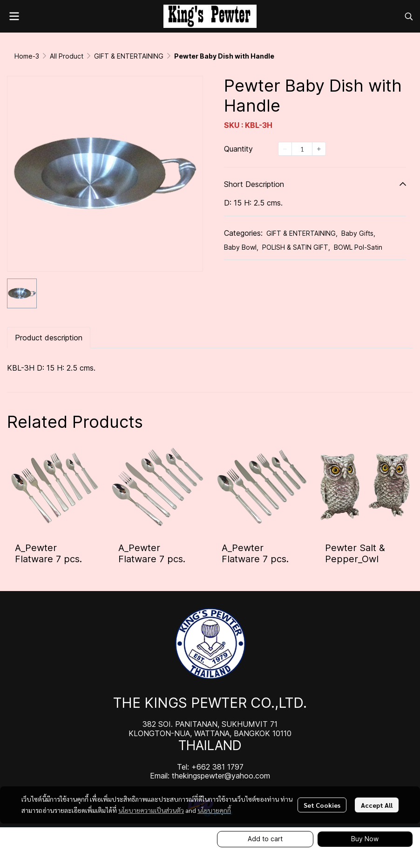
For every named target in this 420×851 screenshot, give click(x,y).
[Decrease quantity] (284, 148)
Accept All (377, 805)
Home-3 (26, 56)
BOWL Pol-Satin (358, 247)
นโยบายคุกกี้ (214, 810)
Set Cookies (322, 805)
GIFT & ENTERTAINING (128, 56)
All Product (66, 56)
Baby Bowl (241, 247)
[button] (408, 16)
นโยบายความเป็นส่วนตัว (151, 810)
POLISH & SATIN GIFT (296, 247)
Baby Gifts (358, 233)
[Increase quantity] (318, 148)
